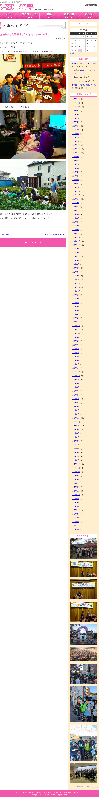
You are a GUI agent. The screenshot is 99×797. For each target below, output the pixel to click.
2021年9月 (75, 295)
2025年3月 (75, 134)
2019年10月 (76, 380)
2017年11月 (76, 468)
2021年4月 (75, 314)
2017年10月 (76, 472)
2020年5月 (75, 353)
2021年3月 (75, 318)
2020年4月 (75, 356)
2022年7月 (75, 257)
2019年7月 (75, 391)
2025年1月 (75, 141)
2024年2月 (75, 184)
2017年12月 (76, 464)
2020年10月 (76, 333)
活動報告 (69, 15)
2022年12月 (76, 237)
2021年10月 (76, 291)
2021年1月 (75, 322)
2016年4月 (75, 506)
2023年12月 (76, 191)
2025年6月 (75, 122)
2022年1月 (75, 280)
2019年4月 (75, 403)
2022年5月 (75, 264)
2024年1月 (75, 187)
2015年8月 (75, 514)
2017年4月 (75, 487)
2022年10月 (76, 245)
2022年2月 (75, 276)
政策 (49, 15)
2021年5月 (75, 310)
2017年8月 (75, 479)
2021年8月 (75, 299)
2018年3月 (75, 452)
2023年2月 (75, 230)
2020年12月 (76, 326)
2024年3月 (75, 180)
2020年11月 (76, 330)
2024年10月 (76, 153)
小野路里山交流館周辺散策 (54, 235)
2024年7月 (75, 164)
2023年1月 (75, 234)
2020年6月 (75, 349)
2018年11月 (76, 422)
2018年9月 (75, 429)
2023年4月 (75, 222)
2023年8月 (75, 207)
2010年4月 (75, 529)
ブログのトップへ (33, 242)
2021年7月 (75, 303)
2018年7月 (75, 437)
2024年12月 (76, 145)
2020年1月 (75, 368)
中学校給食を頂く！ (8, 235)
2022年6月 (75, 260)
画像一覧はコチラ (83, 786)
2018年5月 (75, 445)
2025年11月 (76, 103)
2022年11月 (76, 241)
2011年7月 (75, 525)
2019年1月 (75, 414)
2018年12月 (76, 418)
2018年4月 (75, 449)
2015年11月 (76, 510)
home (10, 15)
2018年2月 (75, 456)
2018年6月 (75, 441)
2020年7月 (75, 345)
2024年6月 (75, 168)
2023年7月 (75, 211)
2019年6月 (75, 395)
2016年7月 (75, 499)
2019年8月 (75, 387)
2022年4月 (75, 268)
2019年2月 (75, 410)
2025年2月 (75, 137)
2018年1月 (75, 460)
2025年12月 (76, 99)
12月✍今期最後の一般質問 (82, 70)
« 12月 (72, 53)
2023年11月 (76, 195)
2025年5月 (75, 126)
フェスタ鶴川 (77, 81)
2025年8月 (75, 114)
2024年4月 (75, 176)
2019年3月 (75, 406)
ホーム (18, 792)
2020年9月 (75, 337)
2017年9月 (75, 476)
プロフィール (29, 15)
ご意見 (89, 15)
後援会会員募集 (53, 792)
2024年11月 (76, 149)
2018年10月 (76, 426)
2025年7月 (75, 118)
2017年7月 (75, 483)
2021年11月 (76, 287)
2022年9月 (75, 249)
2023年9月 (75, 203)
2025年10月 (76, 107)
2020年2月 (75, 364)
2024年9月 (75, 157)
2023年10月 (76, 199)
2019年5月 (75, 399)
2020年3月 (75, 360)
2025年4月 (75, 130)
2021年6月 (75, 306)
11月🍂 (74, 77)
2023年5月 (75, 218)
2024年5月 (75, 172)
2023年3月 (75, 226)
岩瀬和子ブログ (77, 792)
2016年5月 (75, 502)
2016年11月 (76, 495)
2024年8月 (75, 160)
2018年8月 (75, 433)
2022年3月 (75, 272)
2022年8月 (75, 253)
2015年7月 (75, 518)
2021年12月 (76, 283)
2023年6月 (75, 214)
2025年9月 (75, 111)
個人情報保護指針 (65, 792)
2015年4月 (75, 522)
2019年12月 (76, 372)
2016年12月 (76, 491)
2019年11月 (76, 376)
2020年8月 (75, 341)
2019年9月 (75, 383)
